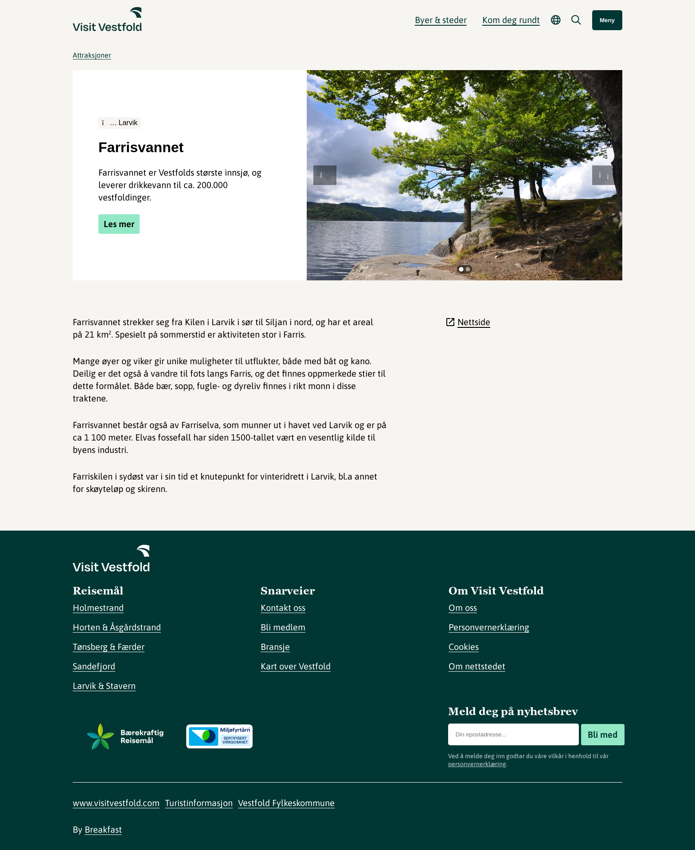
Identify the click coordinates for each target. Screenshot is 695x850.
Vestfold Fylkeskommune (286, 803)
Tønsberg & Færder (108, 646)
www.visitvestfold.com (116, 803)
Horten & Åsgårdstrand (117, 627)
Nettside (473, 322)
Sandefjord (94, 666)
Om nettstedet (477, 666)
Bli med (602, 734)
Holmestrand (98, 607)
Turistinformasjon (199, 803)
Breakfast (103, 829)
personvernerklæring (477, 763)
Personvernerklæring (489, 627)
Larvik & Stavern (104, 686)
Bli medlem (283, 627)
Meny (607, 20)
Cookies (464, 646)
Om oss (463, 607)
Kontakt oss (283, 607)
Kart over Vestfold (296, 666)
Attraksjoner (92, 55)
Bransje (275, 646)
